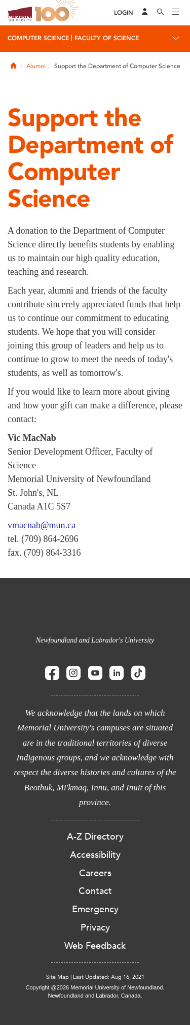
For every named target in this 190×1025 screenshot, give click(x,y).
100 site (58, 12)
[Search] (160, 13)
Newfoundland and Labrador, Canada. (95, 995)
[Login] (123, 13)
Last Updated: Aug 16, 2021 (108, 977)
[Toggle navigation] (175, 12)
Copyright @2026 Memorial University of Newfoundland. (94, 987)
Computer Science (38, 38)
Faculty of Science (106, 38)
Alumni (36, 66)
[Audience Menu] (144, 13)
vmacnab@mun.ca (41, 525)
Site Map (57, 977)
